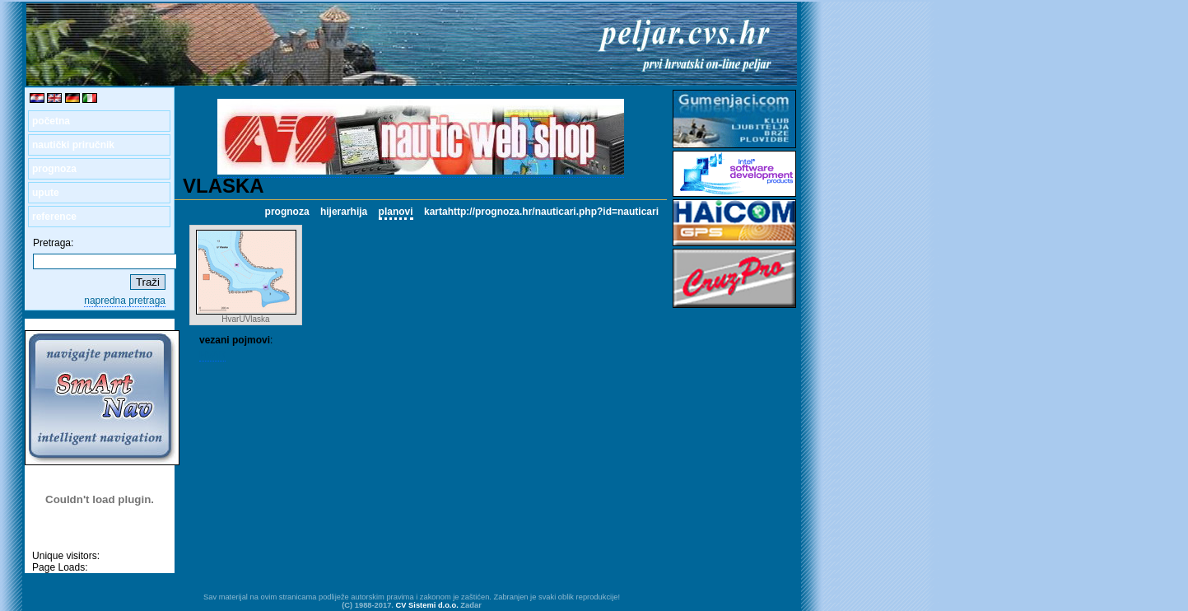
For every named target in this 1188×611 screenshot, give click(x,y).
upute (45, 192)
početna (51, 121)
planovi (396, 211)
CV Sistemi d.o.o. (427, 605)
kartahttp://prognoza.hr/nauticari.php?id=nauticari (541, 211)
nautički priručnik (73, 145)
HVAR (212, 355)
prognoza (54, 169)
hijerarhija (343, 211)
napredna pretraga (124, 300)
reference (54, 216)
